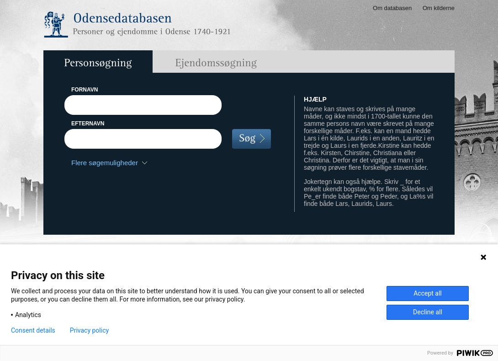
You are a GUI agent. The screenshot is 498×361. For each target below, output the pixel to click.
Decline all (427, 312)
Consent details (33, 330)
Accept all (427, 293)
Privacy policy (89, 330)
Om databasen (392, 8)
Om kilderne (439, 8)
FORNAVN (84, 89)
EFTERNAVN (87, 123)
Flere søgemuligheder (104, 163)
